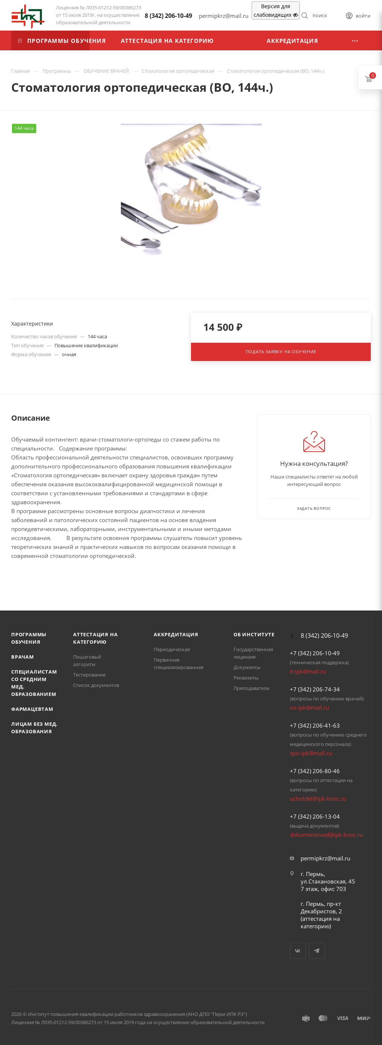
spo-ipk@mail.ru (311, 753)
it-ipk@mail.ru (308, 671)
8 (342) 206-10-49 (168, 16)
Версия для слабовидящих (276, 10)
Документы (247, 667)
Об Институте (254, 634)
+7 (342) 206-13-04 (315, 816)
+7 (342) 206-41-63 (315, 725)
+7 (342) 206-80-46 (315, 771)
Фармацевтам (32, 709)
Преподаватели (251, 688)
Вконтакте (298, 951)
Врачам (22, 656)
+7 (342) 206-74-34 (315, 689)
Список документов (96, 685)
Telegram (317, 951)
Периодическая (172, 649)
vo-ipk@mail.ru (309, 707)
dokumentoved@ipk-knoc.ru (326, 834)
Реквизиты (246, 677)
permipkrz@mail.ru (325, 858)
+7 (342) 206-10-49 (315, 653)
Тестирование (89, 674)
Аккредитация (176, 634)
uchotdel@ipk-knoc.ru (318, 798)
